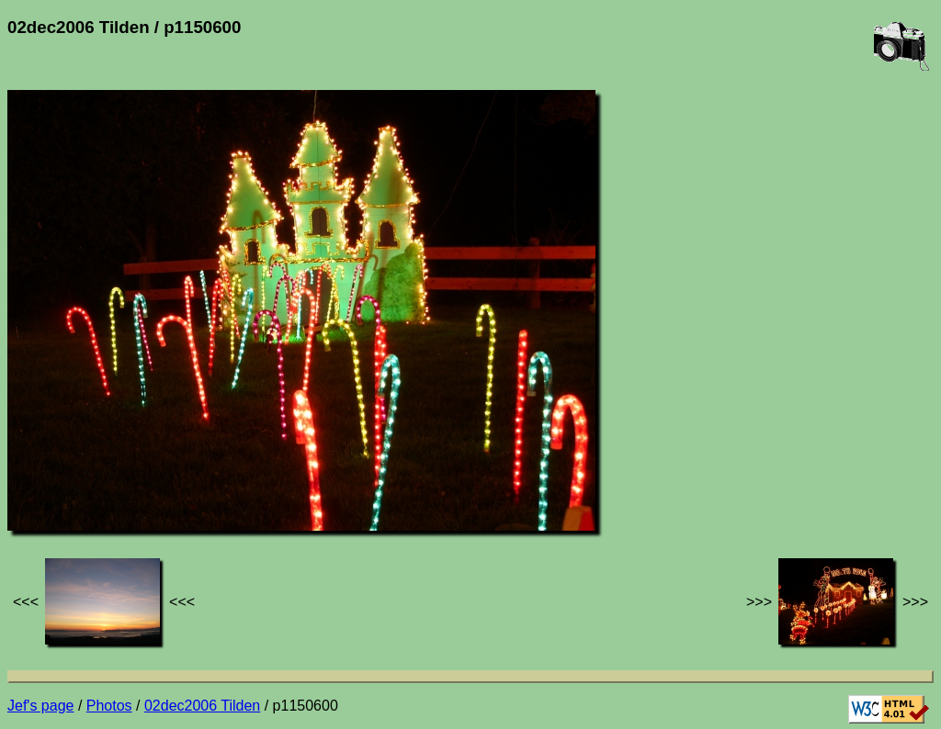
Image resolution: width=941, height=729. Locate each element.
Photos (109, 705)
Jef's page (40, 705)
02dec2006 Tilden (202, 705)
